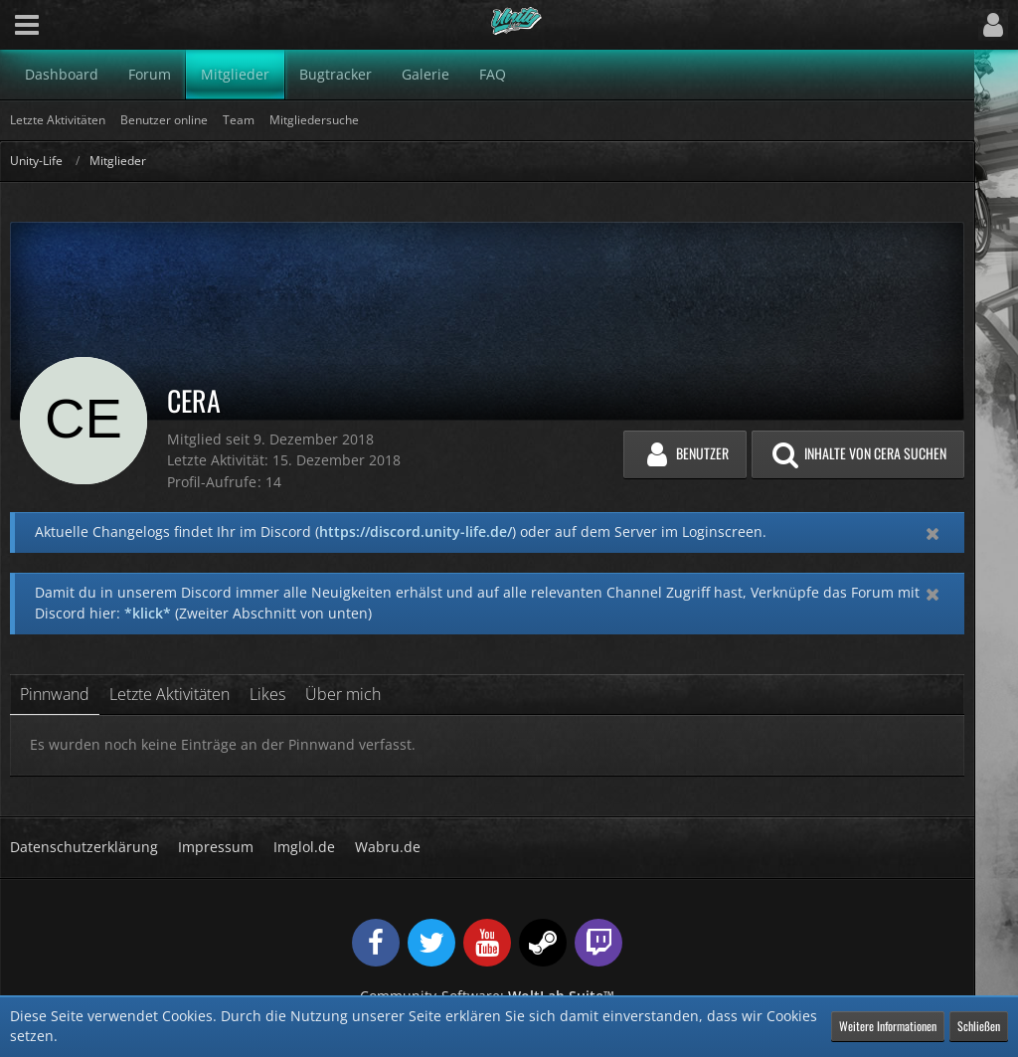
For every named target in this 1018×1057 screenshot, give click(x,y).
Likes (267, 694)
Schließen (978, 1025)
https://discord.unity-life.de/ (415, 531)
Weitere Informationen (887, 1025)
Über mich (343, 694)
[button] (27, 25)
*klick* (147, 613)
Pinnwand (54, 694)
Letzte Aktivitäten (169, 694)
